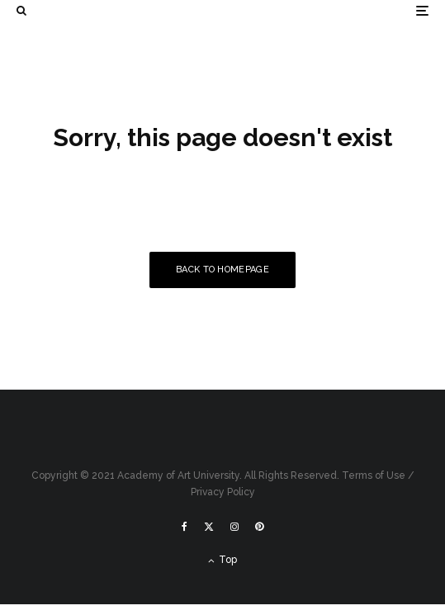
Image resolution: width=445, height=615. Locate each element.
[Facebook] (184, 526)
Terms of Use (373, 475)
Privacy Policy (223, 492)
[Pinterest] (259, 526)
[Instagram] (234, 526)
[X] (209, 526)
